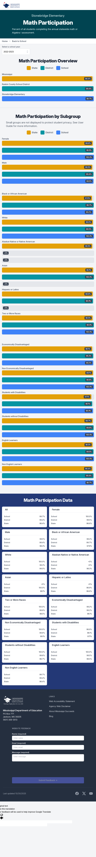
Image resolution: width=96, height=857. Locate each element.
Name (19, 734)
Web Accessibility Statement (62, 701)
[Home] (11, 5)
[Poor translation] (1, 816)
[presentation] (31, 769)
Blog (51, 716)
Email (19, 743)
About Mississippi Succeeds (61, 711)
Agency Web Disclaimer (59, 706)
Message (20, 752)
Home (5, 41)
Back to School (19, 41)
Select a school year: (11, 47)
